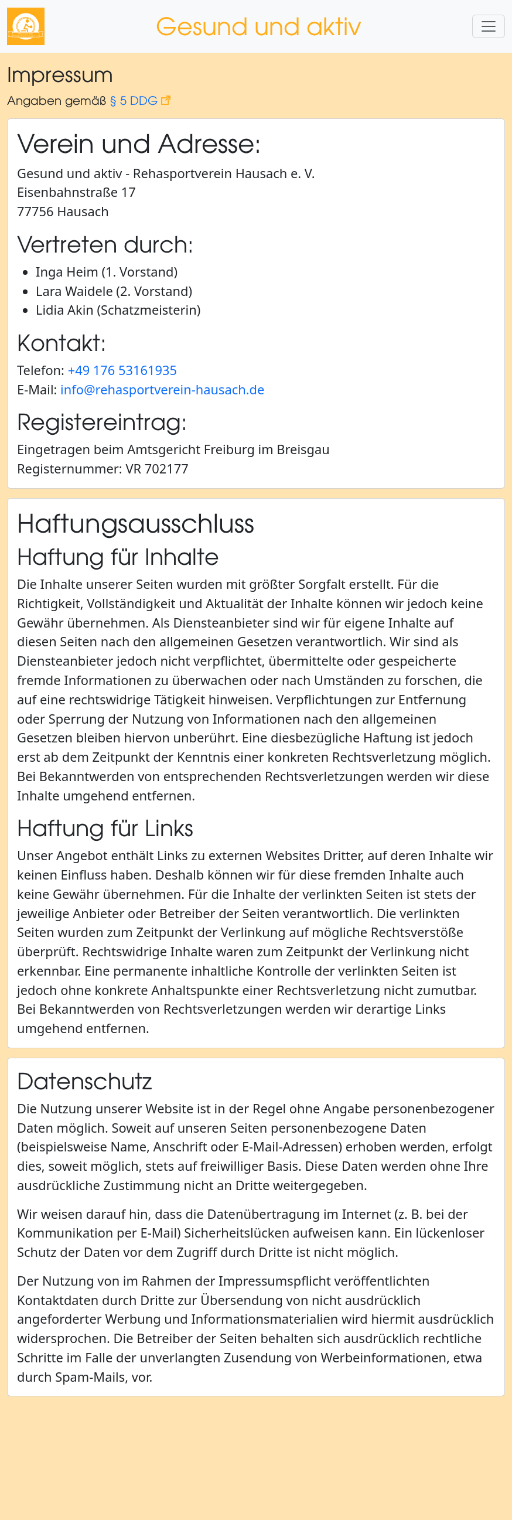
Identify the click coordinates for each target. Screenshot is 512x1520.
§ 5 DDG (140, 100)
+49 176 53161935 (122, 370)
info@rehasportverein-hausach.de (162, 389)
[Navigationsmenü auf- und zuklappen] (488, 26)
